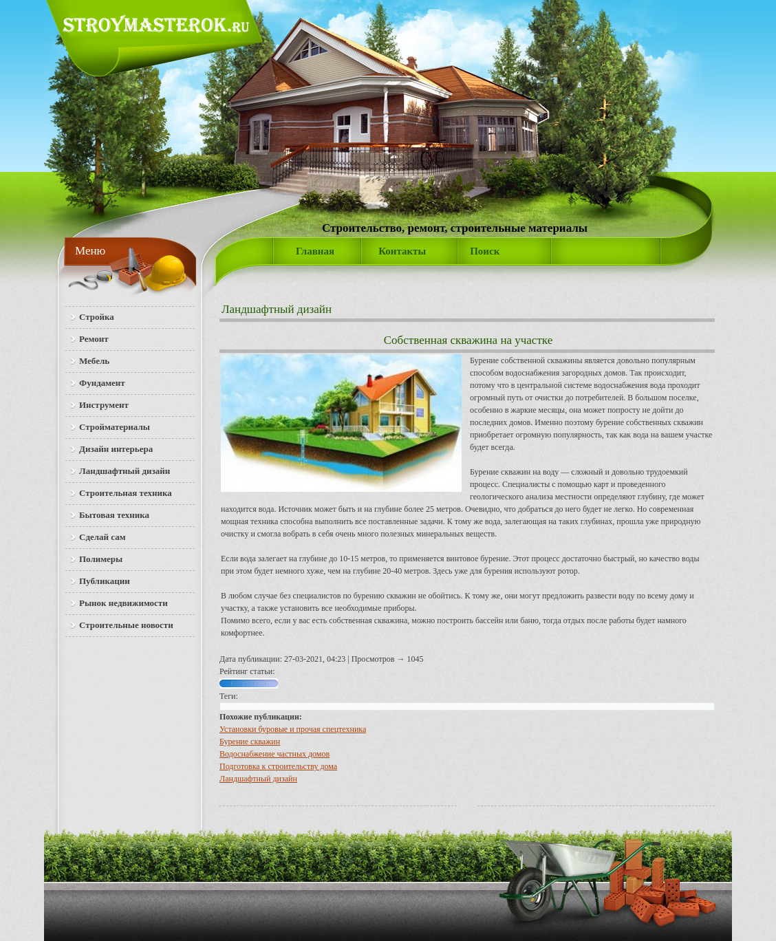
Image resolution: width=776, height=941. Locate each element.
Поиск (484, 251)
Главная (315, 251)
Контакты (402, 251)
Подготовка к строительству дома (278, 766)
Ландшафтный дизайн (277, 309)
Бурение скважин (249, 741)
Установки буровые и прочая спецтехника (292, 729)
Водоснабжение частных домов (274, 754)
